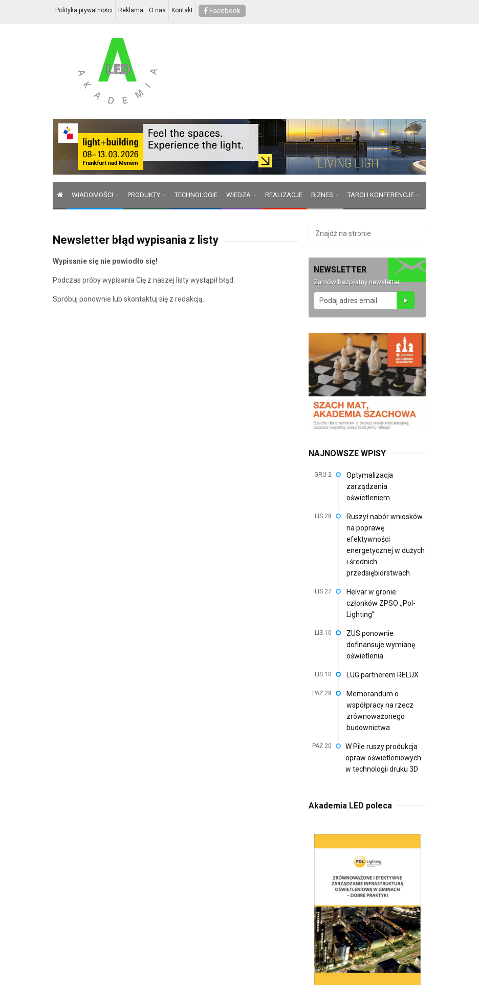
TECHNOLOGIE (196, 195)
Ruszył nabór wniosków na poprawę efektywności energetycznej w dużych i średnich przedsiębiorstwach (385, 545)
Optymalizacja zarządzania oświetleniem (369, 486)
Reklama (130, 10)
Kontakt (182, 10)
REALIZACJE (283, 195)
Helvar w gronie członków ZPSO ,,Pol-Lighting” (381, 603)
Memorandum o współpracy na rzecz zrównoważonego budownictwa (379, 711)
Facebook (222, 11)
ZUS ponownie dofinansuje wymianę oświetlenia (380, 644)
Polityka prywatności (84, 10)
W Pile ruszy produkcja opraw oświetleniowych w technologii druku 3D (383, 757)
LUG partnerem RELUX (382, 675)
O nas (157, 10)
